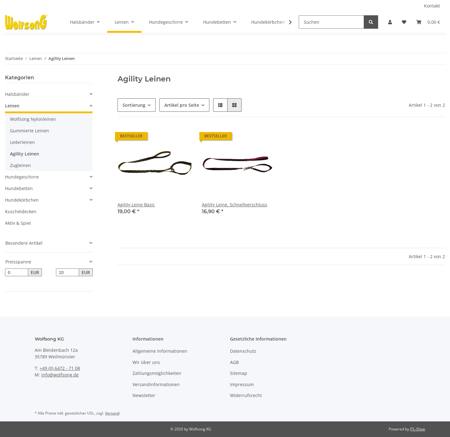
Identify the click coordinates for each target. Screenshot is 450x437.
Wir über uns (146, 362)
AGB (234, 362)
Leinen (12, 106)
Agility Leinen (24, 154)
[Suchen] (331, 22)
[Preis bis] (67, 272)
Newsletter (143, 395)
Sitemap (238, 373)
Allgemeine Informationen (159, 351)
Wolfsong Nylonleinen (33, 119)
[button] (390, 22)
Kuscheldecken (21, 211)
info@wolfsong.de (60, 375)
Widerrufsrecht (246, 395)
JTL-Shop (417, 429)
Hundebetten (19, 188)
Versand (112, 413)
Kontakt (432, 6)
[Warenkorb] (428, 22)
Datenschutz (243, 351)
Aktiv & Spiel (18, 223)
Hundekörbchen (22, 200)
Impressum (242, 384)
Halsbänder (17, 94)
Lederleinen (22, 142)
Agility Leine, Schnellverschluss (234, 205)
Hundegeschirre (22, 177)
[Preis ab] (16, 272)
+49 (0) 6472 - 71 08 (60, 368)
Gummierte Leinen (29, 131)
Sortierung (133, 105)
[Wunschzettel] (404, 22)
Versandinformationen (156, 384)
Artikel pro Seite (181, 105)
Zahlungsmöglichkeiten (156, 373)
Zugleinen (20, 165)
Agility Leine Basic (136, 205)
